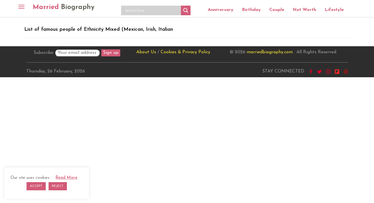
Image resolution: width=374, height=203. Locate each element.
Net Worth (304, 10)
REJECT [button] (58, 186)
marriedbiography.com (270, 52)
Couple (276, 10)
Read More (66, 178)
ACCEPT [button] (36, 186)
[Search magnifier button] (186, 10)
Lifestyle (334, 10)
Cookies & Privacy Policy (185, 52)
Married (64, 7)
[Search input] (152, 10)
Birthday (251, 10)
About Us (146, 52)
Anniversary (220, 10)
